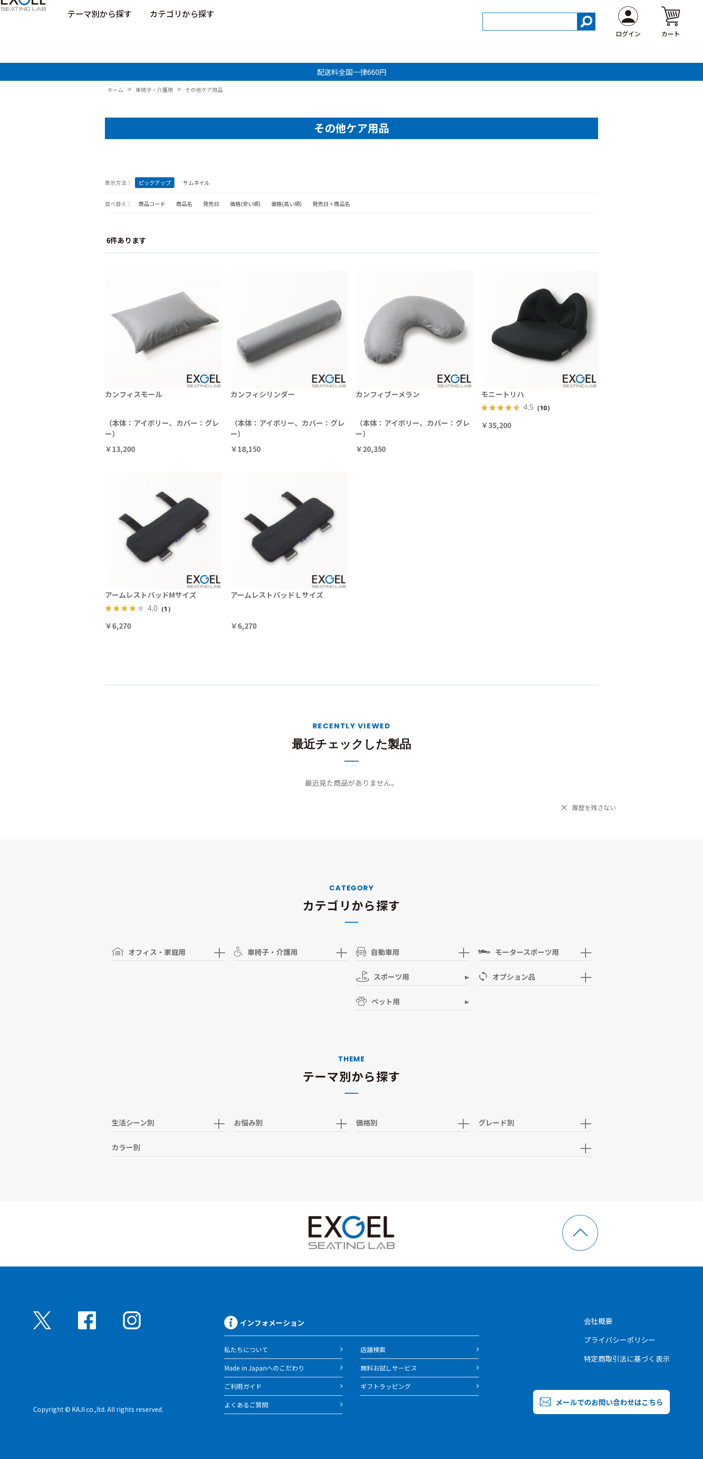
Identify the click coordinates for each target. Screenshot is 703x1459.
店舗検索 (373, 1349)
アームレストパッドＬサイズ (276, 594)
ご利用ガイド (598, 13)
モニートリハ (502, 394)
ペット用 (378, 1001)
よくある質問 (659, 13)
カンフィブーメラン (388, 394)
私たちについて (246, 1349)
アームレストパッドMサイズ (150, 594)
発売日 (211, 203)
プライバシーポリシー (619, 1339)
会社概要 (598, 1320)
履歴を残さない (594, 807)
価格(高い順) (286, 203)
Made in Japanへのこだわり (264, 1367)
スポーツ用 (382, 976)
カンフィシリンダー (262, 394)
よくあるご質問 (246, 1404)
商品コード (152, 203)
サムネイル (196, 182)
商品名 (184, 203)
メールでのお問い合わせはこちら (609, 1402)
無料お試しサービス (388, 1367)
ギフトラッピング (385, 1386)
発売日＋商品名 (331, 203)
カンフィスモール (133, 394)
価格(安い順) (245, 203)
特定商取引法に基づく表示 (627, 1358)
